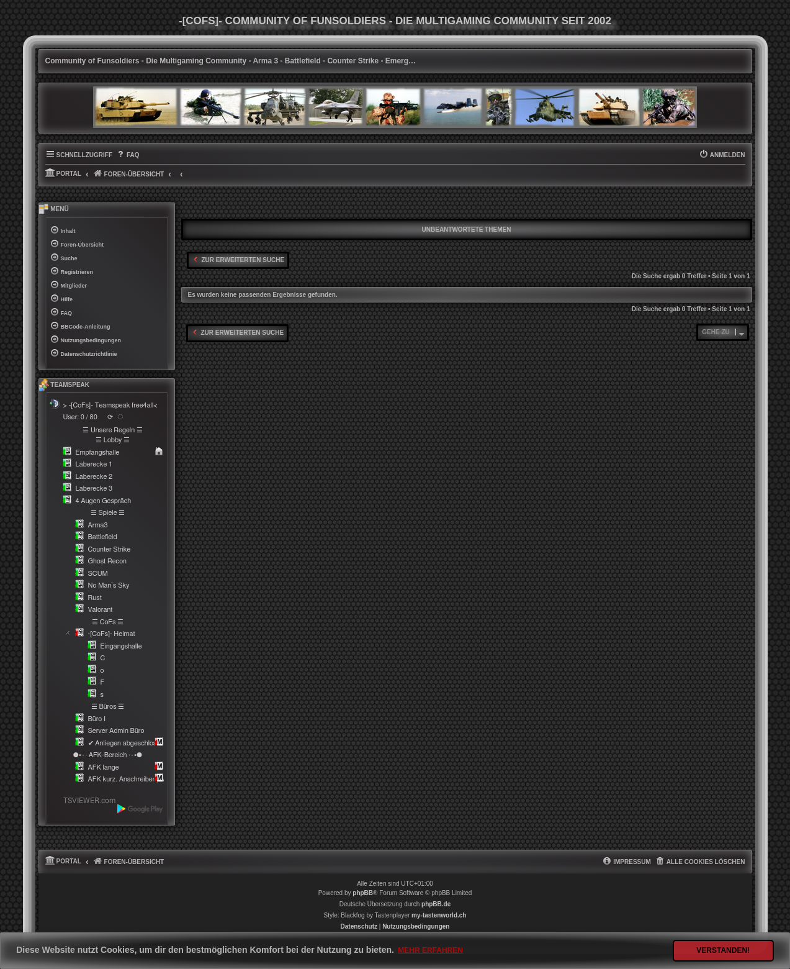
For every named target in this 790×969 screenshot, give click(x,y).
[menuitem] (127, 155)
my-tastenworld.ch (438, 915)
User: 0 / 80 (80, 417)
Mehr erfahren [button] (430, 950)
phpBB (362, 892)
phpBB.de (436, 904)
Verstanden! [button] (723, 950)
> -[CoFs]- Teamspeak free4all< (110, 405)
